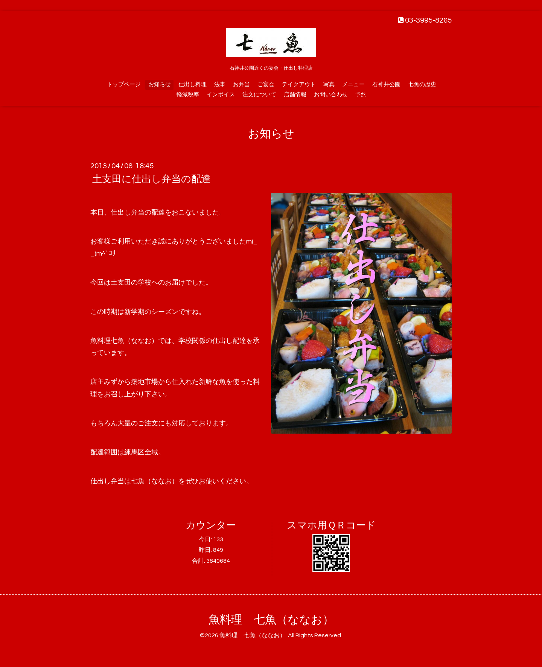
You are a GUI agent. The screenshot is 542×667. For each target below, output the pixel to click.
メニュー (353, 84)
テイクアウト (299, 84)
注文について (259, 94)
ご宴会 (265, 84)
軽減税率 (188, 94)
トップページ (124, 84)
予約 (361, 94)
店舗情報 (295, 94)
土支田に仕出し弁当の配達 (151, 179)
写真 (329, 84)
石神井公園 (386, 84)
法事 (219, 84)
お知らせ (159, 84)
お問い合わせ (331, 94)
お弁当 (241, 84)
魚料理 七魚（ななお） (271, 620)
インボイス (221, 94)
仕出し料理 (192, 84)
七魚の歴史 (422, 84)
